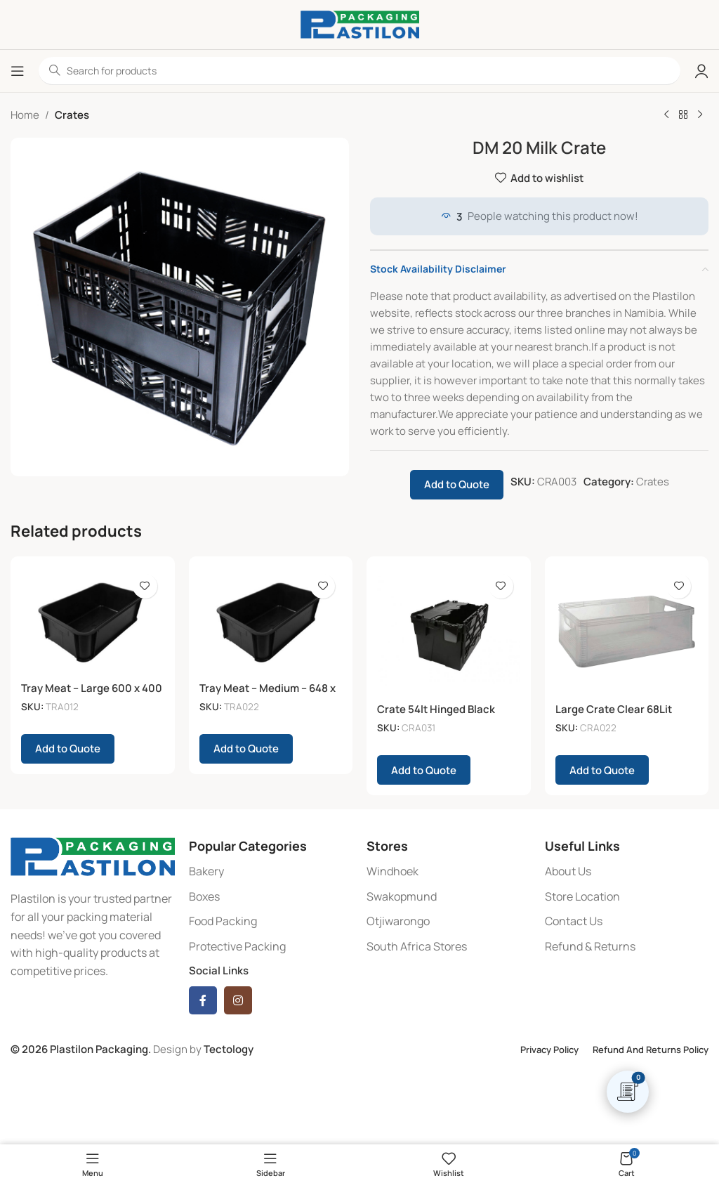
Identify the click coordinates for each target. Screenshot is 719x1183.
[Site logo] (360, 23)
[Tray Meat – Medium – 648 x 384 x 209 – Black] (271, 620)
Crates (72, 114)
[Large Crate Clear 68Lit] (627, 631)
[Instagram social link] (238, 1000)
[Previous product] (666, 115)
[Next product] (700, 115)
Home (25, 114)
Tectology (228, 1049)
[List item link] (271, 872)
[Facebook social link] (203, 1000)
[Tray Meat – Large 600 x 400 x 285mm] (92, 620)
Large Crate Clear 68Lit (613, 709)
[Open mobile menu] (18, 71)
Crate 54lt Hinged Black (436, 709)
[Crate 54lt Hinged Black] (448, 631)
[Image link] (93, 856)
